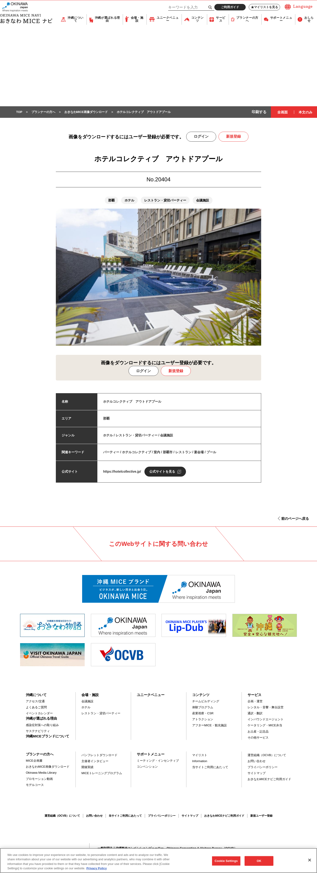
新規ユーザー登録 (261, 816)
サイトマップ (257, 773)
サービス (220, 19)
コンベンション (147, 767)
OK (259, 863)
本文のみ (305, 112)
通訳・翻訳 (255, 713)
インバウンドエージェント (266, 719)
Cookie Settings (226, 863)
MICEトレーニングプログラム (101, 773)
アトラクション (202, 719)
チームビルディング (205, 701)
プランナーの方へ (247, 19)
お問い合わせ (257, 761)
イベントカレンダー (39, 713)
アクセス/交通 (35, 701)
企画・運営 (255, 701)
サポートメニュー (281, 19)
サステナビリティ (38, 731)
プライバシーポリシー (263, 767)
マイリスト (199, 755)
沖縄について (75, 19)
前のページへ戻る (295, 519)
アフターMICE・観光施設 (209, 725)
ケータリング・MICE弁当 (265, 725)
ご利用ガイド (230, 7)
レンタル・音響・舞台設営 (266, 707)
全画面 (282, 112)
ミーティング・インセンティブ (158, 761)
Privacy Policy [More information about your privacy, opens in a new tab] (96, 870)
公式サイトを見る (162, 472)
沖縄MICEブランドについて (47, 736)
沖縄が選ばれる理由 (107, 19)
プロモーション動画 (39, 779)
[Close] (310, 862)
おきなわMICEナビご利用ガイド (269, 779)
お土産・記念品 (258, 731)
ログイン (201, 137)
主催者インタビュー (94, 761)
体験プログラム (202, 707)
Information (199, 761)
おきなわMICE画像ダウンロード (47, 767)
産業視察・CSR (202, 713)
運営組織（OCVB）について (267, 755)
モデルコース (35, 785)
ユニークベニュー (168, 19)
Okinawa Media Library (41, 773)
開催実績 (87, 767)
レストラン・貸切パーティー (100, 713)
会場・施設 (137, 19)
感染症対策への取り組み (42, 725)
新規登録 (233, 137)
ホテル (85, 707)
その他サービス (258, 737)
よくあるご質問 (36, 707)
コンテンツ (197, 19)
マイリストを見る (264, 7)
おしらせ (309, 19)
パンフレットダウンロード (99, 755)
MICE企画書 (34, 761)
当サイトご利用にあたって (210, 767)
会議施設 (87, 701)
